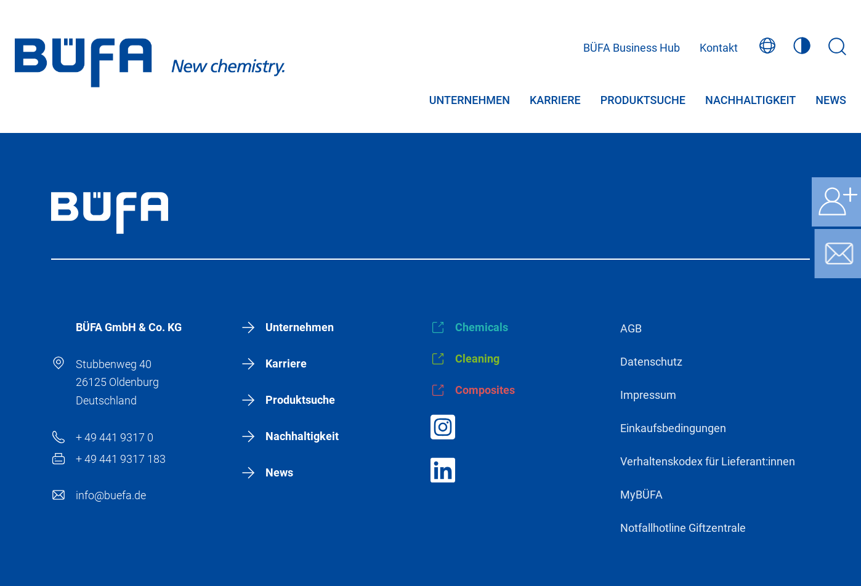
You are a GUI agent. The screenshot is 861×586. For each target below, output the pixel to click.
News (830, 102)
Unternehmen (469, 102)
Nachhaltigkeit (750, 102)
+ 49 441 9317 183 (121, 458)
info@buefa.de (111, 495)
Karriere (555, 102)
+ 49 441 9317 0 (114, 437)
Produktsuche (642, 102)
